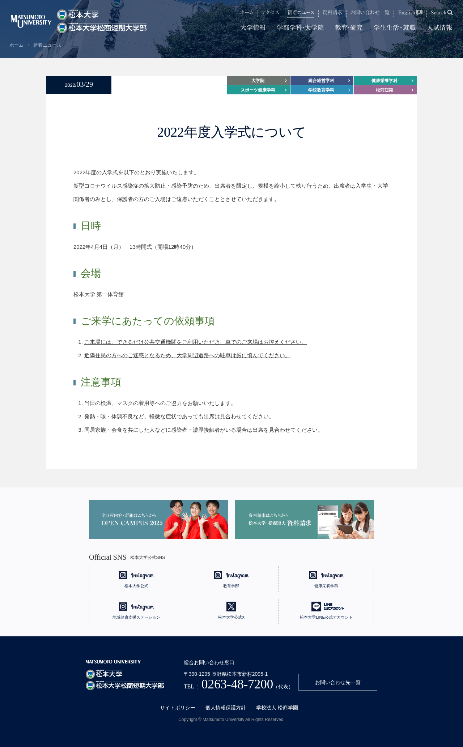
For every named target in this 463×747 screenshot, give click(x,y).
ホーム (16, 45)
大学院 (257, 80)
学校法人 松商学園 (277, 707)
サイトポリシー (177, 707)
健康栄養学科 (384, 80)
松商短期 (384, 90)
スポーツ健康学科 (258, 90)
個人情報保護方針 (225, 707)
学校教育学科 (321, 90)
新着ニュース (47, 45)
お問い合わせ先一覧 (338, 682)
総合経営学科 (321, 80)
